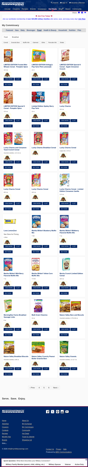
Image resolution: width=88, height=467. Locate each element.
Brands (33, 9)
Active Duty (78, 464)
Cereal (6, 42)
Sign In (63, 3)
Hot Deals (53, 9)
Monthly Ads (6, 437)
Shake (62, 42)
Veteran (67, 464)
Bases (67, 9)
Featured (9, 30)
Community (76, 9)
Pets (79, 30)
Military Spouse (54, 464)
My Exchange (27, 424)
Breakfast (15, 37)
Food (39, 30)
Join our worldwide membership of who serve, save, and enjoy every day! (44, 17)
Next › (55, 388)
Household (62, 30)
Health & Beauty (49, 30)
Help (65, 449)
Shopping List (27, 440)
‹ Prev (32, 388)
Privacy (58, 449)
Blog (61, 9)
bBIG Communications (64, 452)
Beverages (31, 30)
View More (9, 79)
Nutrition (72, 30)
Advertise (5, 424)
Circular (8, 9)
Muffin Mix (26, 42)
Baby (23, 30)
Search (54, 3)
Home (4, 420)
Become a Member (77, 3)
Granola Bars (15, 42)
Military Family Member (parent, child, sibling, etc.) (24, 464)
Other (43, 42)
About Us (25, 420)
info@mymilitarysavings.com (18, 449)
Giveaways (42, 9)
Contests (5, 430)
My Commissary (28, 427)
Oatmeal (35, 42)
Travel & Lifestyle (28, 437)
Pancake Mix (52, 42)
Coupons (16, 9)
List (18, 79)
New (17, 30)
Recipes (25, 9)
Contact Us (50, 449)
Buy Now (8, 84)
